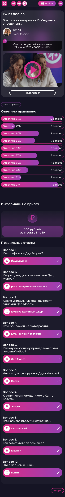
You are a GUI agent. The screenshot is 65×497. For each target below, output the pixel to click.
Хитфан (4, 3)
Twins (16, 30)
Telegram (13, 3)
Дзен (19, 3)
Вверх (57, 490)
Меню (60, 3)
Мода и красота (11, 104)
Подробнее (32, 46)
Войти (49, 3)
